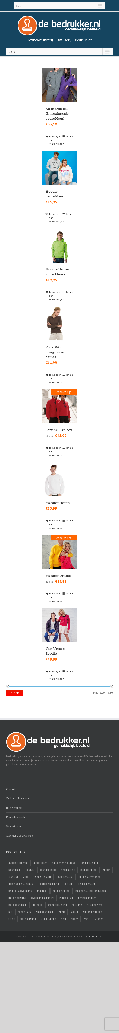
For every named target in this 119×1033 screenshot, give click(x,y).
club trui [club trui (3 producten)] (13, 877)
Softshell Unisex (59, 430)
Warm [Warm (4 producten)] (87, 919)
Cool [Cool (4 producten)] (26, 877)
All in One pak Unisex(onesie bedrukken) (57, 113)
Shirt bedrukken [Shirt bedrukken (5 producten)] (45, 912)
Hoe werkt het (14, 808)
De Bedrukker (95, 936)
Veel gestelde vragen (18, 798)
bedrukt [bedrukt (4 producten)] (30, 870)
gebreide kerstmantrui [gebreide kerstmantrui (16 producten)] (21, 884)
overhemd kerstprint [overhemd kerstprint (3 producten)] (42, 898)
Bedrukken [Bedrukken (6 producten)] (14, 870)
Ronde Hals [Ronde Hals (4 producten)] (24, 912)
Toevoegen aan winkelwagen (54, 140)
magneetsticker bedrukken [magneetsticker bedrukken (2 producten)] (90, 891)
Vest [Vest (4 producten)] (63, 919)
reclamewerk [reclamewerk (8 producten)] (94, 905)
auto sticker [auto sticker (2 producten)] (40, 863)
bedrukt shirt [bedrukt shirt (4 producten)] (68, 870)
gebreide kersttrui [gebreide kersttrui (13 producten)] (49, 884)
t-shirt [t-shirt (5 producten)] (11, 919)
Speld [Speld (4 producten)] (62, 912)
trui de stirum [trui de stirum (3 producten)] (48, 919)
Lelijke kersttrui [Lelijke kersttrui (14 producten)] (86, 884)
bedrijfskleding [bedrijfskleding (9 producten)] (89, 863)
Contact (10, 789)
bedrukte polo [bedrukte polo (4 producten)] (48, 870)
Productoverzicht (16, 817)
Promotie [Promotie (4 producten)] (37, 905)
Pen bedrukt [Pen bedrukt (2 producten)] (66, 898)
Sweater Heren (58, 503)
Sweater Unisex (58, 575)
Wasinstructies (14, 826)
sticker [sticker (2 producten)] (74, 912)
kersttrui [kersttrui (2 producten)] (68, 884)
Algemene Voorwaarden (20, 835)
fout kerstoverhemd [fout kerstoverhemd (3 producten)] (89, 877)
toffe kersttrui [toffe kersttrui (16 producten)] (28, 919)
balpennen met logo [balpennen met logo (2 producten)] (64, 863)
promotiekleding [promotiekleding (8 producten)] (57, 905)
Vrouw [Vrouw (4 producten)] (74, 919)
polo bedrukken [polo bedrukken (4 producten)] (17, 905)
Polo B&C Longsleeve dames (55, 352)
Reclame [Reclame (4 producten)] (77, 905)
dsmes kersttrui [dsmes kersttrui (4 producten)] (42, 877)
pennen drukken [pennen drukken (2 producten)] (87, 898)
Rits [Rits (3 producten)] (10, 912)
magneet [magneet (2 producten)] (42, 891)
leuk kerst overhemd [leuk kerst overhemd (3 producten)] (20, 891)
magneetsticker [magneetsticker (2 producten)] (61, 891)
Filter (14, 693)
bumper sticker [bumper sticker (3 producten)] (88, 870)
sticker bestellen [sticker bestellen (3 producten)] (92, 912)
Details (69, 136)
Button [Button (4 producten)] (106, 870)
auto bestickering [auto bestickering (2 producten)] (18, 863)
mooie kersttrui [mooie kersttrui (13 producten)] (17, 898)
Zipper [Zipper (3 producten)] (99, 919)
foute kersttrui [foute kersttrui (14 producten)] (65, 877)
